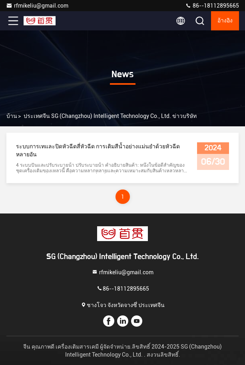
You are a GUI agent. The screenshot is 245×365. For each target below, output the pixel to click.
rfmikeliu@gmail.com (37, 5)
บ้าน (11, 116)
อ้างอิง (225, 21)
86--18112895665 (212, 5)
